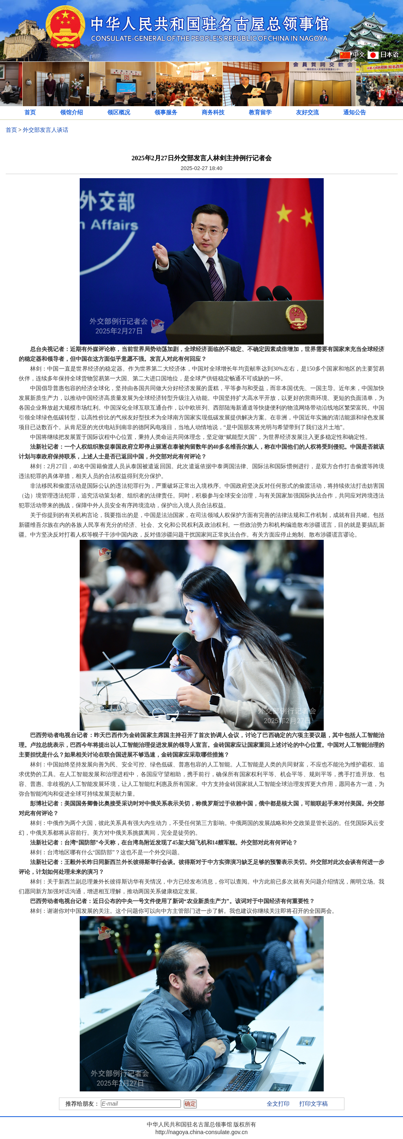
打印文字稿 (313, 1104)
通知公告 (354, 112)
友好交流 (307, 112)
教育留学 (260, 112)
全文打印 (278, 1104)
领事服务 (166, 112)
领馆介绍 (71, 112)
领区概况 (118, 112)
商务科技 (213, 112)
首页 (30, 112)
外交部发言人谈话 (45, 130)
